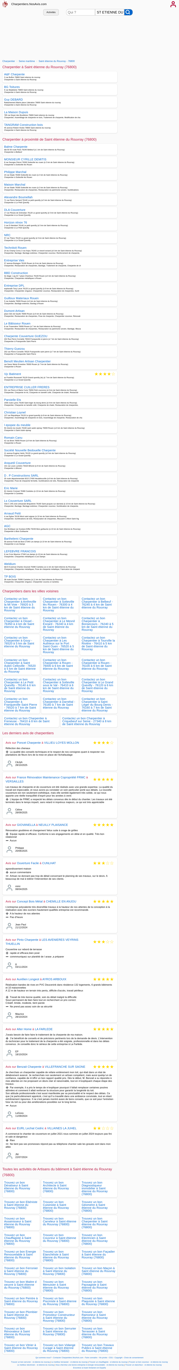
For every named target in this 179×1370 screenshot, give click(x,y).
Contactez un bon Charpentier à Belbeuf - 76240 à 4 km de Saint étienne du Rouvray (97, 603)
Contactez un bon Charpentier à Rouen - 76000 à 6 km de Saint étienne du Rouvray (58, 664)
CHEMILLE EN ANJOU (61, 901)
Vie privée (103, 1358)
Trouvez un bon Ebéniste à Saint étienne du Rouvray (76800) (20, 1204)
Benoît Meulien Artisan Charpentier (27, 361)
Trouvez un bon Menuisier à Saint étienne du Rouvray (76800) (56, 1286)
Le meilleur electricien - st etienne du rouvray (35, 1365)
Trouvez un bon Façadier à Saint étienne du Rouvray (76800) (98, 1254)
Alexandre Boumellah (18, 197)
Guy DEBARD (13, 99)
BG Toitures (12, 87)
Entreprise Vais (14, 260)
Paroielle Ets (12, 400)
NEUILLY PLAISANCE (53, 824)
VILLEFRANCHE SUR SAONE (65, 1066)
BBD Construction (16, 273)
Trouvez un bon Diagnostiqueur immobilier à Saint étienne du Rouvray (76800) (95, 1188)
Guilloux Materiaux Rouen (21, 298)
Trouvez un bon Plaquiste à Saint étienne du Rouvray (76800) (98, 1301)
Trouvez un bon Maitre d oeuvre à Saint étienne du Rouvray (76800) (20, 1284)
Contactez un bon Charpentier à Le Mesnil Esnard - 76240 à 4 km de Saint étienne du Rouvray (59, 624)
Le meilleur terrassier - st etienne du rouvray (69, 1362)
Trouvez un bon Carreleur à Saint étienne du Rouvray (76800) (59, 1221)
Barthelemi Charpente (18, 538)
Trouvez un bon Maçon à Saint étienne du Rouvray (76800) (98, 1271)
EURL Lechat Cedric (30, 1128)
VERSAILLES (15, 781)
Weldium (10, 564)
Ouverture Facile (28, 863)
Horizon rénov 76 (15, 222)
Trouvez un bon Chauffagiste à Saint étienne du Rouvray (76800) (17, 1239)
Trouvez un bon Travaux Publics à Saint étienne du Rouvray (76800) (98, 1347)
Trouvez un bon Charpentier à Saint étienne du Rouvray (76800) (95, 1223)
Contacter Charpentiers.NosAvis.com (68, 1358)
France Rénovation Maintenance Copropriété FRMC (51, 777)
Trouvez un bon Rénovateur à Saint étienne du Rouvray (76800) (17, 1333)
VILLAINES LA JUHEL (62, 1128)
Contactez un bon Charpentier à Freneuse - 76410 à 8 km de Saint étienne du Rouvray (27, 721)
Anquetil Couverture (17, 463)
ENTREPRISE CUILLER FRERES (27, 387)
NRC (7, 235)
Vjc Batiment (12, 374)
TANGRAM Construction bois (23, 125)
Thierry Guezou (14, 349)
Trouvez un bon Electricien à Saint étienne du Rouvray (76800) (95, 1239)
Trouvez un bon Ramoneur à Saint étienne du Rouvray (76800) (95, 1316)
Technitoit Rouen (15, 248)
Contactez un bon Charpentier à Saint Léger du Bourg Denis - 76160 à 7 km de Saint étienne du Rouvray (97, 704)
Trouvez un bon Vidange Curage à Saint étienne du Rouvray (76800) (59, 1347)
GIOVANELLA (26, 824)
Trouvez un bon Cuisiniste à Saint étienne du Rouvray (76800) (56, 1206)
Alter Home (24, 1029)
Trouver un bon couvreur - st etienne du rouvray (148, 1362)
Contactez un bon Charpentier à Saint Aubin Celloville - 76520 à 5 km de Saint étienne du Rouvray (20, 665)
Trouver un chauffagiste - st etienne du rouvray (108, 1362)
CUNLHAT (49, 863)
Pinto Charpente (27, 939)
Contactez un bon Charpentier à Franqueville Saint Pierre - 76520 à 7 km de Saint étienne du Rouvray (20, 704)
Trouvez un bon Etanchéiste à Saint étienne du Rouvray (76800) (56, 1256)
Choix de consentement (133, 1358)
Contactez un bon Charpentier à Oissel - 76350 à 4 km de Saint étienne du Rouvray (19, 622)
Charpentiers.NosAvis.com (29, 4)
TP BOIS (10, 576)
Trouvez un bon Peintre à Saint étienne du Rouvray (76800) (21, 1301)
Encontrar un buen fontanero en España (89, 1368)
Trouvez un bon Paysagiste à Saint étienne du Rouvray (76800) (95, 1286)
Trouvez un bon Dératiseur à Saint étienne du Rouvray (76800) (17, 1187)
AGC (7, 526)
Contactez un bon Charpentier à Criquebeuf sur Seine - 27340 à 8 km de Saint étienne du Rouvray (86, 721)
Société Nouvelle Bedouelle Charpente (30, 450)
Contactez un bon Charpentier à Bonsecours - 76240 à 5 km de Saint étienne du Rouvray (98, 624)
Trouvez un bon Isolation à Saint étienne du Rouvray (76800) (59, 1271)
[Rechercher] (128, 12)
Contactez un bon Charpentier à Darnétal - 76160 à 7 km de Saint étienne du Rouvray (59, 703)
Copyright (119, 1358)
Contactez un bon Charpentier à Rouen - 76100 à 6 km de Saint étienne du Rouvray (97, 664)
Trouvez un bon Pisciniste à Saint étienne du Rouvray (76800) (60, 1301)
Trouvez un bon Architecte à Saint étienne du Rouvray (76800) (56, 1187)
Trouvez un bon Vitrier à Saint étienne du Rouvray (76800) (21, 1347)
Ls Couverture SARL (18, 501)
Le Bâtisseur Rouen (17, 323)
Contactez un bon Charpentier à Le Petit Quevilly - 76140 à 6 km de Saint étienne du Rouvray (20, 685)
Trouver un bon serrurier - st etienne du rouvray (30, 1362)
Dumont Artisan (14, 311)
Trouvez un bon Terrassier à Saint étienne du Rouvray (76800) (95, 1333)
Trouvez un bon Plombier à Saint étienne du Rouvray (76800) (21, 1314)
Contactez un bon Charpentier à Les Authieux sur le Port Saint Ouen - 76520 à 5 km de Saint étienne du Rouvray (58, 645)
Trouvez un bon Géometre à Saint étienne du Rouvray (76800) (95, 1206)
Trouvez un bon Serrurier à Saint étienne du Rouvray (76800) (59, 1331)
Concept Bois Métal (30, 901)
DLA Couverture (15, 210)
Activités (50, 12)
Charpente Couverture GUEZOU (25, 336)
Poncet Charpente (29, 742)
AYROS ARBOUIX (54, 979)
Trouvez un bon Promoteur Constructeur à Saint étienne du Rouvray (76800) (59, 1316)
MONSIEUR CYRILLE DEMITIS (25, 159)
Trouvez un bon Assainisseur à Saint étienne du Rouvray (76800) (18, 1223)
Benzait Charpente (29, 1066)
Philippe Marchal (15, 172)
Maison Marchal (14, 184)
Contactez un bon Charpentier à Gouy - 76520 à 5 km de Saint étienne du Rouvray (19, 642)
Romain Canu (13, 437)
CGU (111, 1358)
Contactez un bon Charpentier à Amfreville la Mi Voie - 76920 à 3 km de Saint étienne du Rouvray (20, 604)
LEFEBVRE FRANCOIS (20, 551)
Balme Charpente (15, 147)
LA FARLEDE (44, 1029)
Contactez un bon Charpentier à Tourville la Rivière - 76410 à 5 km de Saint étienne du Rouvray (98, 643)
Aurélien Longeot (28, 979)
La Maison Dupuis (16, 112)
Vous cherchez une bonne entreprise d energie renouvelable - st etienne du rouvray (90, 1365)
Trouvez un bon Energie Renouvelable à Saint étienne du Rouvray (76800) (20, 1256)
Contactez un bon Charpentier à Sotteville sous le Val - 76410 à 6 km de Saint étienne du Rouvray (58, 685)
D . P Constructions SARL (21, 475)
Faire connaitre (91, 1358)
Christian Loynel (15, 412)
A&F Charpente (14, 74)
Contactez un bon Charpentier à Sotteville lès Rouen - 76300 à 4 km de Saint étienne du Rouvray (58, 604)
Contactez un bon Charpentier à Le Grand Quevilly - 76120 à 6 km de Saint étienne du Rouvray (97, 685)
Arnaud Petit (12, 513)
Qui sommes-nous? (43, 1358)
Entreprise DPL (14, 285)
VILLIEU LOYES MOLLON (61, 742)
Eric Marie (11, 488)
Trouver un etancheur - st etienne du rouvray (143, 1365)
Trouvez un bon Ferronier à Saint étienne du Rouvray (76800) (21, 1271)
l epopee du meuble (17, 425)
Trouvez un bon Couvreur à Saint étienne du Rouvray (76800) (59, 1237)
